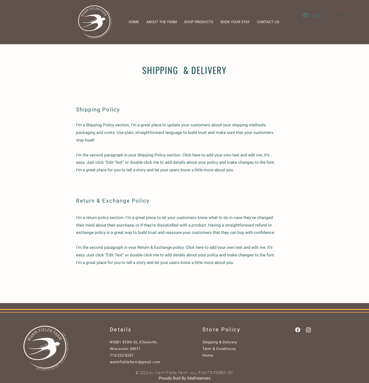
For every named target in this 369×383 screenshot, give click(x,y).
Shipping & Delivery (219, 342)
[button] (343, 14)
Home (207, 355)
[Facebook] (297, 330)
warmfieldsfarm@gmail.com (135, 362)
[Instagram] (308, 330)
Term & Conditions (219, 349)
